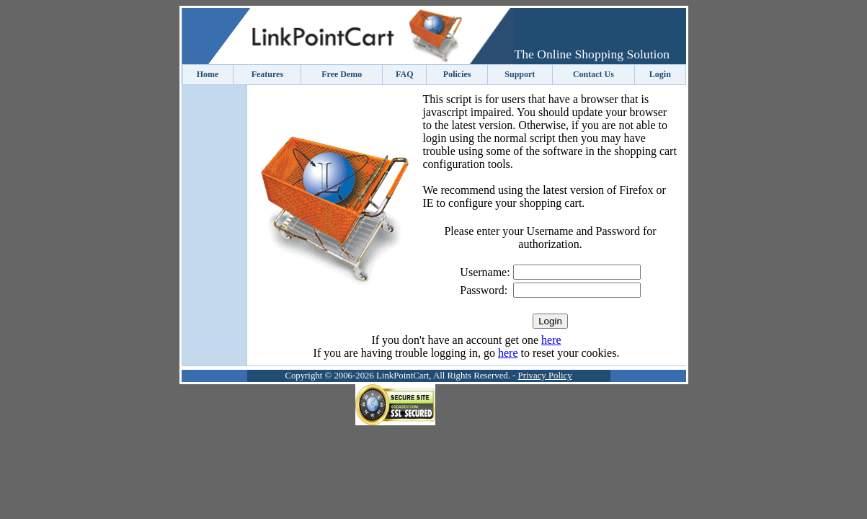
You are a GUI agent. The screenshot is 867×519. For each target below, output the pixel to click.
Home (208, 74)
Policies (457, 74)
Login (660, 74)
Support (519, 74)
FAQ (404, 74)
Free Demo (341, 74)
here (551, 340)
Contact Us (593, 74)
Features (267, 74)
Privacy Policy (545, 376)
